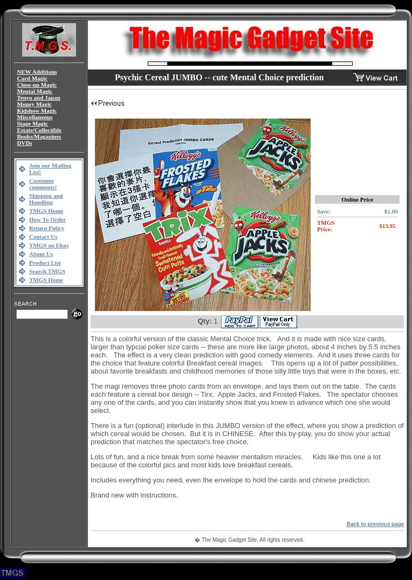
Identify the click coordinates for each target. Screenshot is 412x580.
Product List (45, 262)
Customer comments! (43, 183)
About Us (41, 254)
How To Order (47, 219)
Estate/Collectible (39, 130)
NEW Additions (37, 71)
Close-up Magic (37, 84)
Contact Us (43, 236)
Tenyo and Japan (38, 97)
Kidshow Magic (37, 110)
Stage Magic (33, 123)
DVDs (24, 143)
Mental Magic (35, 91)
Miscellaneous (35, 117)
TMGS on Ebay (49, 245)
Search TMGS (47, 271)
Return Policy (46, 228)
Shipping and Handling (46, 198)
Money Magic (34, 104)
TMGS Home (46, 211)
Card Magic (32, 78)
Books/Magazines (39, 136)
